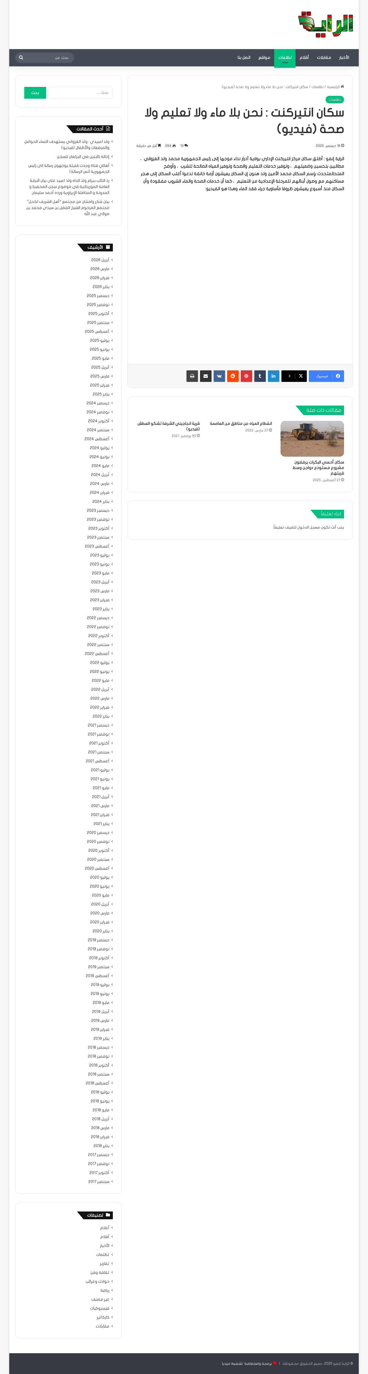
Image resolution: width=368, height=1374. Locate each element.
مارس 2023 (99, 591)
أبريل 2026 (100, 260)
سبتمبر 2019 (98, 967)
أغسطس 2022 (97, 654)
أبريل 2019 (100, 1012)
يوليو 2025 (99, 341)
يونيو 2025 (99, 350)
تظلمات (285, 57)
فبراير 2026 (99, 278)
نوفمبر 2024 (98, 412)
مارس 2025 (99, 376)
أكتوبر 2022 (98, 636)
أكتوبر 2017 (99, 1173)
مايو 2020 (100, 895)
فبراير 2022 (99, 707)
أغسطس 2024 (97, 439)
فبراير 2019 (100, 1030)
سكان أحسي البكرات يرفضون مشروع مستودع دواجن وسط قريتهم (318, 467)
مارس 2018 (100, 1128)
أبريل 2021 (100, 797)
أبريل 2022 (100, 690)
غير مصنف (100, 1300)
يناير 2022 (101, 716)
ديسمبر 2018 (98, 1048)
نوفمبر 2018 (98, 1056)
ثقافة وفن (99, 1273)
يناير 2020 (101, 931)
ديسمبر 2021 (98, 725)
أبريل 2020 (100, 904)
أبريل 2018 (100, 1119)
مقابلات (324, 57)
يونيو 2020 (99, 886)
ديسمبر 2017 (98, 1155)
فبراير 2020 (99, 922)
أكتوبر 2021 (99, 743)
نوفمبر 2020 (98, 842)
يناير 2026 (101, 287)
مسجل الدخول (308, 527)
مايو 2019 (101, 1003)
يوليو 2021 (100, 770)
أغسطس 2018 (97, 1083)
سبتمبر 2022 (98, 645)
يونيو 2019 (100, 994)
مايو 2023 (100, 573)
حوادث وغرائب (97, 1282)
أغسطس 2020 (97, 869)
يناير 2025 (101, 394)
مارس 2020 (99, 913)
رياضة (104, 1291)
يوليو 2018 (100, 1092)
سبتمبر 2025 (98, 323)
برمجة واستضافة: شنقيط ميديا (247, 1364)
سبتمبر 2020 (98, 860)
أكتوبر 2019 (99, 958)
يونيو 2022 (99, 672)
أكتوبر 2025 (98, 314)
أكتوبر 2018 (99, 1065)
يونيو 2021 (100, 779)
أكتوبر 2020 (98, 851)
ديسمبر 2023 (98, 511)
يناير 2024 (100, 502)
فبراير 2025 (99, 385)
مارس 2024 (99, 484)
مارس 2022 (99, 699)
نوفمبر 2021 (98, 734)
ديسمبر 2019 (98, 940)
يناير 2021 (101, 824)
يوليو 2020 (99, 877)
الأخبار (344, 57)
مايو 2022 (100, 681)
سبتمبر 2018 (98, 1074)
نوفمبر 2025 (98, 305)
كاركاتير (103, 1317)
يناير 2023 (101, 609)
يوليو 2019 (100, 985)
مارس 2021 (100, 806)
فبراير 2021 (100, 815)
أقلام (304, 57)
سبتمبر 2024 (98, 430)
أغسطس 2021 (97, 761)
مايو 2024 (100, 466)
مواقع (264, 57)
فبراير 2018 (100, 1137)
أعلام (104, 1228)
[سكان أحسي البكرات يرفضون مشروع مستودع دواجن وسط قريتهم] (312, 439)
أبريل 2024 (100, 475)
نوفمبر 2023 (98, 520)
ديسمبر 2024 (98, 403)
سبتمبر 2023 (98, 537)
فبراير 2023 (99, 600)
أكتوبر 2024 (98, 421)
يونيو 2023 (99, 564)
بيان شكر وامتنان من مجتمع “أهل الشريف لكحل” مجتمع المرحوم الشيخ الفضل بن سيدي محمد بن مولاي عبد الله (67, 208)
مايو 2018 (101, 1110)
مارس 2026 (99, 269)
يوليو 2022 (99, 663)
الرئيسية (335, 87)
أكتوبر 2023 (98, 529)
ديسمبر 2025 (98, 296)
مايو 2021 (101, 788)
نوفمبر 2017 (98, 1164)
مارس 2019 (100, 1021)
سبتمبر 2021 (98, 752)
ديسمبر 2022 (98, 618)
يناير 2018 (101, 1146)
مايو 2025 (100, 358)
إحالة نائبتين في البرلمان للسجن (83, 157)
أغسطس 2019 (97, 976)
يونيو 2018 (100, 1101)
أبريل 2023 (100, 582)
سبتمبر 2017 (98, 1182)
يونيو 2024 (99, 457)
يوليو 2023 (99, 555)
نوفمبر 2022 (98, 627)
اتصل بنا (244, 57)
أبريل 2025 (100, 367)
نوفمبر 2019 (98, 949)
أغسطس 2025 (97, 332)
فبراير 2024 (99, 493)
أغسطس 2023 (97, 546)
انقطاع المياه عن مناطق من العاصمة (241, 423)
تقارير (104, 1264)
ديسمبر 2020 (98, 833)
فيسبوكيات (99, 1308)
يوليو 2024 (99, 448)
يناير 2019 (101, 1039)
